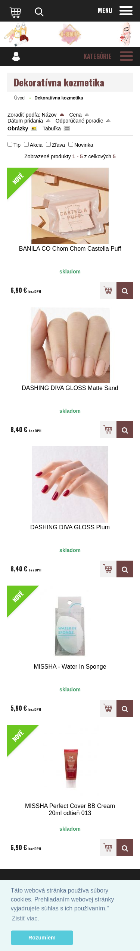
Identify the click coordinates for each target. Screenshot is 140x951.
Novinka (83, 145)
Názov (49, 115)
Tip (17, 145)
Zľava (58, 145)
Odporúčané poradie (79, 121)
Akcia (36, 145)
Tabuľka (52, 128)
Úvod (19, 98)
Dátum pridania (25, 121)
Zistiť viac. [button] (25, 918)
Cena (75, 115)
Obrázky (17, 128)
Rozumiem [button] (42, 938)
